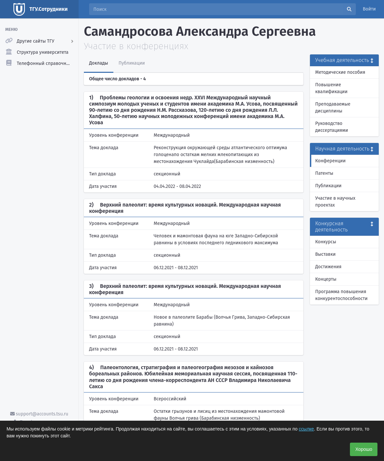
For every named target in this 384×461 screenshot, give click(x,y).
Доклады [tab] (98, 63)
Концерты (325, 279)
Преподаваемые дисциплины (332, 107)
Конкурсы (325, 242)
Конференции (330, 161)
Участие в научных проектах (335, 201)
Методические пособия (340, 72)
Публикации (328, 186)
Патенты (324, 173)
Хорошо (363, 449)
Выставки (325, 254)
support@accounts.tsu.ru (39, 414)
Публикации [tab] (132, 63)
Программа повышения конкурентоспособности (341, 295)
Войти (369, 9)
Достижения (328, 267)
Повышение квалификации (331, 88)
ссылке (306, 428)
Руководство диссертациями (331, 127)
